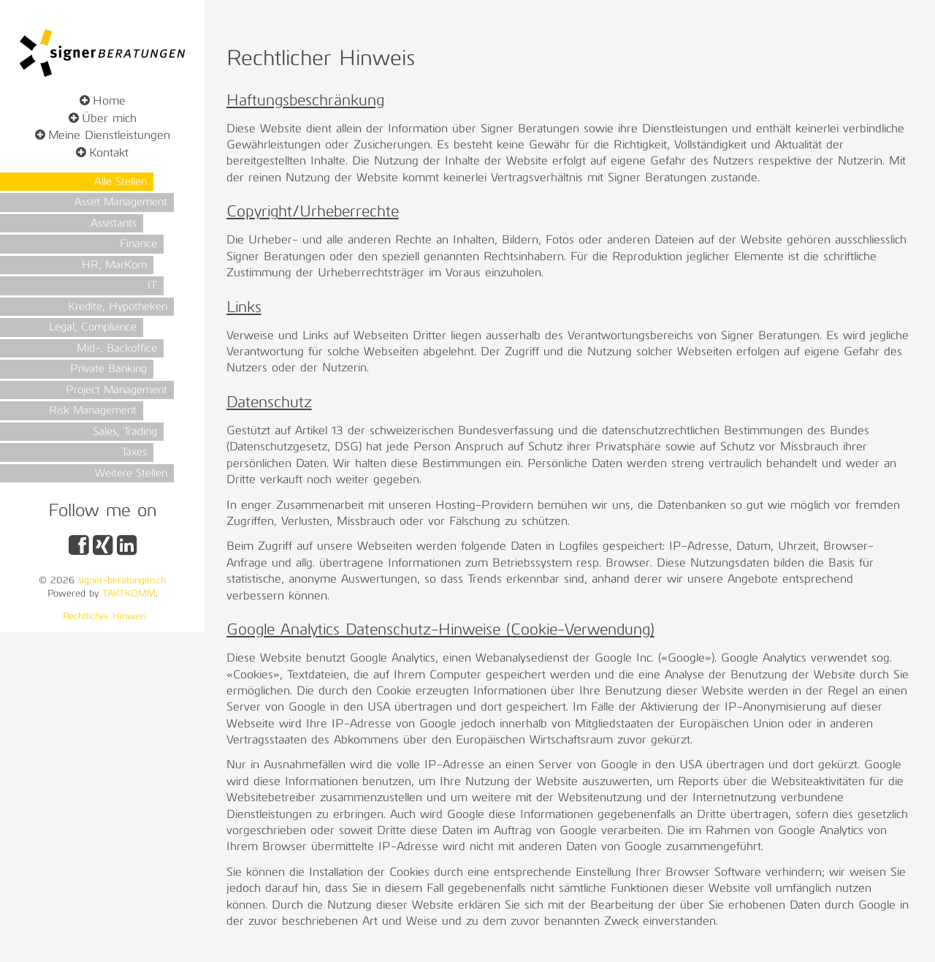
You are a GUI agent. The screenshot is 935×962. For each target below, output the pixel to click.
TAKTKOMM (129, 594)
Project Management (116, 390)
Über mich (109, 119)
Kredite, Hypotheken (117, 307)
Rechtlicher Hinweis (104, 616)
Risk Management (93, 411)
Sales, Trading (125, 432)
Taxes (134, 452)
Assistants (114, 224)
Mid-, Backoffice (117, 349)
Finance (138, 244)
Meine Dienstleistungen (109, 136)
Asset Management (121, 202)
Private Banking (108, 369)
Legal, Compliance (93, 327)
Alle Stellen (120, 182)
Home (109, 101)
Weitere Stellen (131, 474)
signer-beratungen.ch (122, 581)
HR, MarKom (114, 265)
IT (152, 286)
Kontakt (109, 153)
